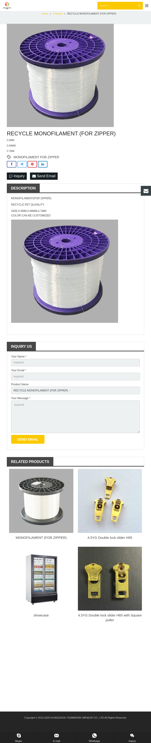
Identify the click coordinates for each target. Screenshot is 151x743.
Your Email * (18, 378)
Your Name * (19, 365)
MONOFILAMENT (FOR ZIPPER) (41, 546)
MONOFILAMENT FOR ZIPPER (36, 165)
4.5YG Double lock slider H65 (109, 546)
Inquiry (17, 184)
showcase (41, 624)
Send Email (43, 184)
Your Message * (20, 406)
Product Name (20, 392)
